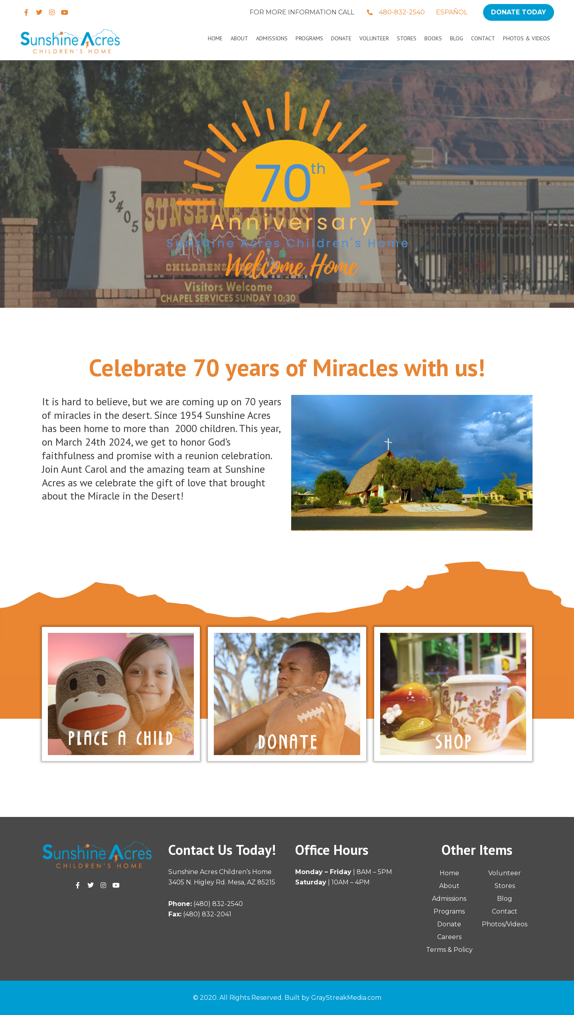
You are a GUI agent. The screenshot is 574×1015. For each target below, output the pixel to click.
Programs (309, 38)
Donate (341, 38)
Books (433, 38)
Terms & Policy (449, 950)
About (239, 38)
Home (215, 38)
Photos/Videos (504, 924)
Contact (483, 38)
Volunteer (374, 38)
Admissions (272, 38)
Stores (406, 38)
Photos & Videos (526, 38)
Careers (449, 937)
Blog (456, 38)
